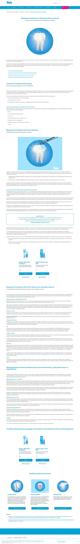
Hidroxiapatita (21, 7)
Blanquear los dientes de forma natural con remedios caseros (22, 75)
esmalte (40, 231)
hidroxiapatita (32, 227)
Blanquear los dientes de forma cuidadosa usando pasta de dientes (23, 72)
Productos (13, 7)
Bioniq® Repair (18, 236)
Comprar (65, 7)
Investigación (47, 7)
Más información (31, 277)
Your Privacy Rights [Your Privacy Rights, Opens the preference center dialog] (61, 541)
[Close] (78, 541)
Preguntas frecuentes (38, 7)
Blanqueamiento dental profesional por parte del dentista (21, 77)
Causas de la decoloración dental (15, 70)
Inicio (8, 7)
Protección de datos (17, 537)
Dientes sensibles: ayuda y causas (40, 222)
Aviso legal (9, 537)
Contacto (54, 7)
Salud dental (29, 7)
